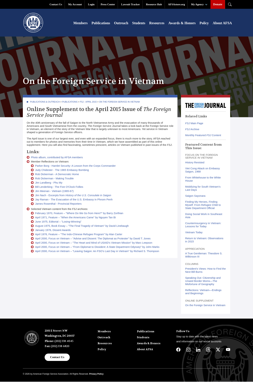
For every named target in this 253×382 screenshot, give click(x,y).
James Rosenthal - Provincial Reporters (58, 204)
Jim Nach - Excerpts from (73, 195)
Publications (101, 23)
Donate (217, 4)
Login (91, 4)
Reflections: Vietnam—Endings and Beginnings (203, 292)
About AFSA (222, 23)
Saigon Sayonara (195, 196)
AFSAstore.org (176, 4)
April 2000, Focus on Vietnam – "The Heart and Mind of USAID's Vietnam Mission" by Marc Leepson (93, 242)
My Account (75, 4)
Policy (204, 23)
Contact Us (56, 4)
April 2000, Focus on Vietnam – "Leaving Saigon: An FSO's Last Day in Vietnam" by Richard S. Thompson (97, 251)
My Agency (197, 4)
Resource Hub (154, 4)
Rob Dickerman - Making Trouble (54, 178)
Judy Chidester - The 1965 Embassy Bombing (62, 170)
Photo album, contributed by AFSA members (57, 157)
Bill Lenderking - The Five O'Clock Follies (59, 187)
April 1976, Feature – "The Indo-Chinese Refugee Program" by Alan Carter (78, 234)
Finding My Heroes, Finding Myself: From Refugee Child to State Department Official (203, 205)
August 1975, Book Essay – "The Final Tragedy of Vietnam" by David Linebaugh (82, 226)
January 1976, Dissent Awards (53, 230)
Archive (192, 129)
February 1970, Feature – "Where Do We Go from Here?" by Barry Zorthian (79, 213)
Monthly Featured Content (203, 135)
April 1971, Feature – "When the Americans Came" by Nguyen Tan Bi (75, 217)
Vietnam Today (194, 232)
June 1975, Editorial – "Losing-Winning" (58, 221)
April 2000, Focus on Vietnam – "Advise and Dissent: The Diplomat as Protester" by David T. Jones (93, 238)
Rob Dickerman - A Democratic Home (57, 174)
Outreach (121, 23)
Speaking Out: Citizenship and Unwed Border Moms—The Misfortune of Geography (203, 281)
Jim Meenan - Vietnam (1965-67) (54, 191)
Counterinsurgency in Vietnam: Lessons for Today (203, 225)
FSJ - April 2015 (88, 102)
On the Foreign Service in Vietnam (119, 102)
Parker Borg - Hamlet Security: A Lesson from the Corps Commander (75, 166)
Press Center (108, 4)
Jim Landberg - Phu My (48, 182)
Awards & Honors (182, 23)
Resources (156, 23)
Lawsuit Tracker (130, 4)
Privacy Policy (96, 374)
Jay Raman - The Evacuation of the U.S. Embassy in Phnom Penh (74, 199)
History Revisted (194, 162)
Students (138, 23)
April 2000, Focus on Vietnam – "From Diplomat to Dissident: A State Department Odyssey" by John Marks (97, 247)
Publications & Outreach (45, 102)
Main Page (194, 123)
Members (80, 23)
